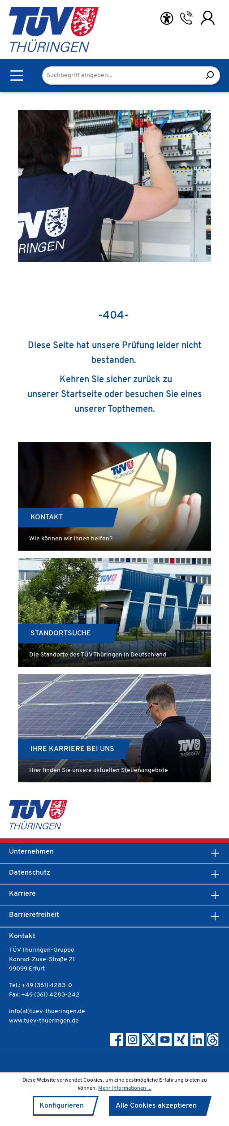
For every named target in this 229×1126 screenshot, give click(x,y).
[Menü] (17, 75)
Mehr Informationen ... (124, 1088)
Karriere (22, 893)
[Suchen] (209, 75)
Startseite (81, 394)
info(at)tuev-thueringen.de (47, 1011)
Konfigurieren (61, 1105)
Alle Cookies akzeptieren (156, 1105)
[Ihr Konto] (207, 18)
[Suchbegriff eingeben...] (120, 75)
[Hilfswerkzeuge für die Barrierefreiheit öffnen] (167, 18)
